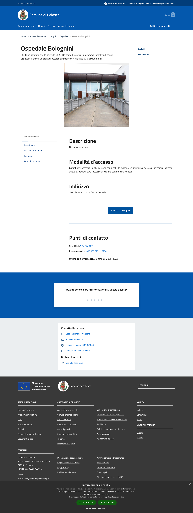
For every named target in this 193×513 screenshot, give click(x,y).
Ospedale (64, 36)
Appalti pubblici (64, 429)
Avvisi (139, 419)
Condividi (143, 49)
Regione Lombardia (26, 3)
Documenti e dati (25, 438)
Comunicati (142, 414)
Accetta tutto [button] (86, 502)
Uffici (20, 419)
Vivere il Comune (38, 36)
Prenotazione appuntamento (70, 457)
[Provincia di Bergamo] (136, 3)
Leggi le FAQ (63, 467)
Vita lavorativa (64, 419)
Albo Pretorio (103, 462)
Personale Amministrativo (29, 434)
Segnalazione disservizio (68, 462)
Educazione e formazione (108, 409)
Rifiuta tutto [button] (107, 502)
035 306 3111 (86, 245)
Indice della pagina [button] (32, 136)
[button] (96, 508)
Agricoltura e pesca (105, 438)
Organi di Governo (26, 410)
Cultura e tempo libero (67, 414)
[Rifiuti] (148, 3)
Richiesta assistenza (66, 472)
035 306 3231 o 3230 (96, 251)
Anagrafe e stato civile (67, 410)
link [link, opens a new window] (122, 497)
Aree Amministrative (27, 414)
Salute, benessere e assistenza (111, 429)
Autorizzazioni (103, 433)
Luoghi (53, 36)
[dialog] (96, 497)
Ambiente (101, 424)
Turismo (61, 438)
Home (23, 36)
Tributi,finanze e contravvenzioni (112, 419)
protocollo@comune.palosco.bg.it (33, 478)
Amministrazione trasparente (110, 457)
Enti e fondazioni (25, 424)
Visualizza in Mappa (120, 210)
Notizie (140, 410)
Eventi (140, 437)
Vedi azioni (144, 54)
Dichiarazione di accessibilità (110, 477)
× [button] (190, 484)
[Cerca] (172, 15)
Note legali (102, 472)
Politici (21, 429)
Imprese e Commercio (67, 424)
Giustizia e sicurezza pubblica (110, 414)
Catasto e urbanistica (67, 434)
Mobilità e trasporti (66, 443)
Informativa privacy (106, 467)
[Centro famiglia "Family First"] (163, 3)
